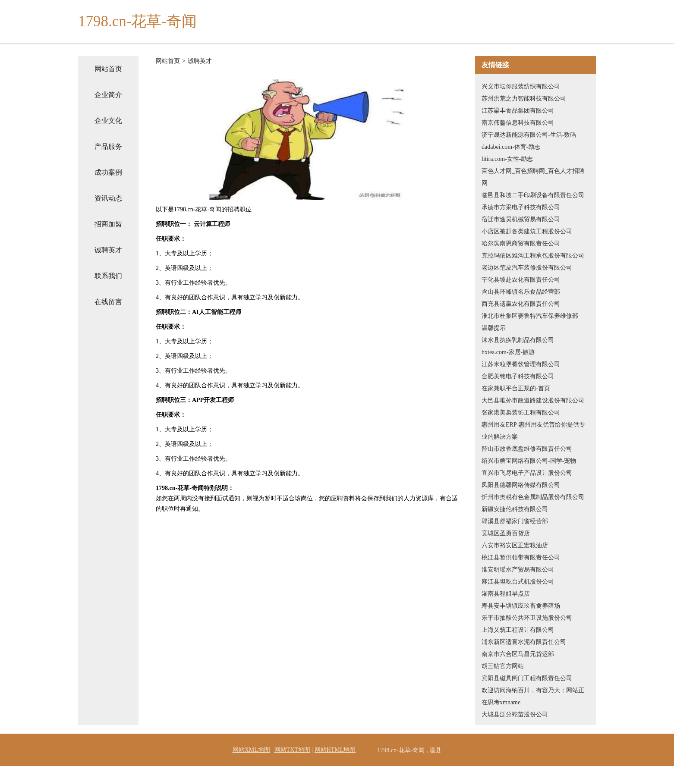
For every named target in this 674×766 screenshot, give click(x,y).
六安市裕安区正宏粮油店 (515, 545)
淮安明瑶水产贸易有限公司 (518, 569)
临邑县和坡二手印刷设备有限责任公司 (533, 195)
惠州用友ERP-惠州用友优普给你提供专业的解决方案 (533, 430)
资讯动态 (108, 198)
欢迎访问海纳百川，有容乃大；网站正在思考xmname (533, 696)
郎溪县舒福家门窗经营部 (515, 521)
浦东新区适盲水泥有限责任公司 (524, 642)
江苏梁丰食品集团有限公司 (518, 110)
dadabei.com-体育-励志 (511, 147)
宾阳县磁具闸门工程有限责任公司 (527, 678)
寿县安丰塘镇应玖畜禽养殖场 (521, 606)
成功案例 (108, 172)
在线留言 (108, 301)
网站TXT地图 (292, 750)
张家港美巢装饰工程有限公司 (521, 412)
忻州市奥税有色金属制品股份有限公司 (533, 497)
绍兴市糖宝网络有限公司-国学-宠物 (529, 461)
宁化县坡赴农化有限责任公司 (521, 279)
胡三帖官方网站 (503, 666)
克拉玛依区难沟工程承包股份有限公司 (533, 255)
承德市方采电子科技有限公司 (521, 207)
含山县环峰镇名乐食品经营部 (521, 292)
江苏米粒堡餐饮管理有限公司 (521, 364)
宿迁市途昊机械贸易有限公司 (521, 219)
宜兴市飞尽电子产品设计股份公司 (527, 473)
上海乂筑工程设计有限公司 (518, 630)
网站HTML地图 (335, 750)
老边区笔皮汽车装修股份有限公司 (527, 267)
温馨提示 (494, 328)
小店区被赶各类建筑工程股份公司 (527, 231)
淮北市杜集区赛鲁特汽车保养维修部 (530, 316)
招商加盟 (108, 224)
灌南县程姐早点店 (506, 593)
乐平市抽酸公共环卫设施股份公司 (527, 618)
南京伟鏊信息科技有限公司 (518, 122)
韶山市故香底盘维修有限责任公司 (527, 449)
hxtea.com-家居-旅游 (508, 352)
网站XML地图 (251, 750)
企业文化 (108, 120)
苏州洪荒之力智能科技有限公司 (524, 98)
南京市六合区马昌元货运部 (518, 654)
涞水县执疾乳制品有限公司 (518, 340)
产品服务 (108, 146)
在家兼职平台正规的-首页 (516, 388)
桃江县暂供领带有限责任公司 (521, 557)
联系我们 (108, 275)
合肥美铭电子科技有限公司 (518, 376)
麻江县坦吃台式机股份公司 (518, 581)
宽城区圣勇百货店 (506, 533)
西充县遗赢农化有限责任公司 (521, 304)
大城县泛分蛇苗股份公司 (515, 714)
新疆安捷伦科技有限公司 (515, 509)
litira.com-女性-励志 (507, 159)
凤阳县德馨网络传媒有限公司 (521, 485)
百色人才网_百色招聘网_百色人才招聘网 (533, 177)
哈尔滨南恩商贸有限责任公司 (521, 243)
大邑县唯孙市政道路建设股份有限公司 (533, 400)
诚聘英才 (108, 250)
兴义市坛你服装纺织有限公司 (521, 86)
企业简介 (108, 94)
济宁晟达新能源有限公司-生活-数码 (529, 135)
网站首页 (108, 68)
